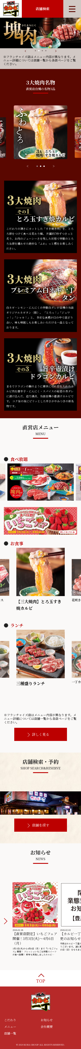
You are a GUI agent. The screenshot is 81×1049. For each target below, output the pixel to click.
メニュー (10, 1026)
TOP (40, 981)
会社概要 (47, 1026)
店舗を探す (40, 825)
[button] (35, 50)
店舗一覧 (10, 1033)
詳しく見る (40, 734)
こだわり (10, 1020)
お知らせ (47, 1020)
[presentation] (25, 50)
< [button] (28, 166)
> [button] (54, 166)
